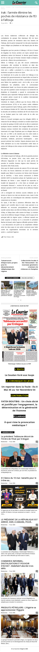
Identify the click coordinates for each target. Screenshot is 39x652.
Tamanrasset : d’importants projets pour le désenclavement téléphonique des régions (9, 265)
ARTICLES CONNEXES (12, 278)
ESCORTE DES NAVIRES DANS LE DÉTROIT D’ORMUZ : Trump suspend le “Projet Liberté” (32, 293)
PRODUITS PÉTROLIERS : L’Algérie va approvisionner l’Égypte (18, 608)
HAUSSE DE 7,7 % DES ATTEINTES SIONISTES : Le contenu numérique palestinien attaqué (6, 293)
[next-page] (21, 300)
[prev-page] (18, 300)
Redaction (4, 441)
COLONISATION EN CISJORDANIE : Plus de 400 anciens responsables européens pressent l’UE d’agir (19, 293)
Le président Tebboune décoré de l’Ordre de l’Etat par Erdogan (17, 437)
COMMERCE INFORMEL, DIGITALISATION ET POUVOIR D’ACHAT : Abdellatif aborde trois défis (17, 565)
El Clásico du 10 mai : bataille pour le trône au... (18, 479)
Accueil (2, 7)
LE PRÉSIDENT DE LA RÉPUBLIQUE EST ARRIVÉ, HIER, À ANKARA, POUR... (19, 520)
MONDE (8, 7)
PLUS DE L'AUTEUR (27, 278)
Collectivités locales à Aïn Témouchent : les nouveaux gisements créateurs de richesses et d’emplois (29, 264)
